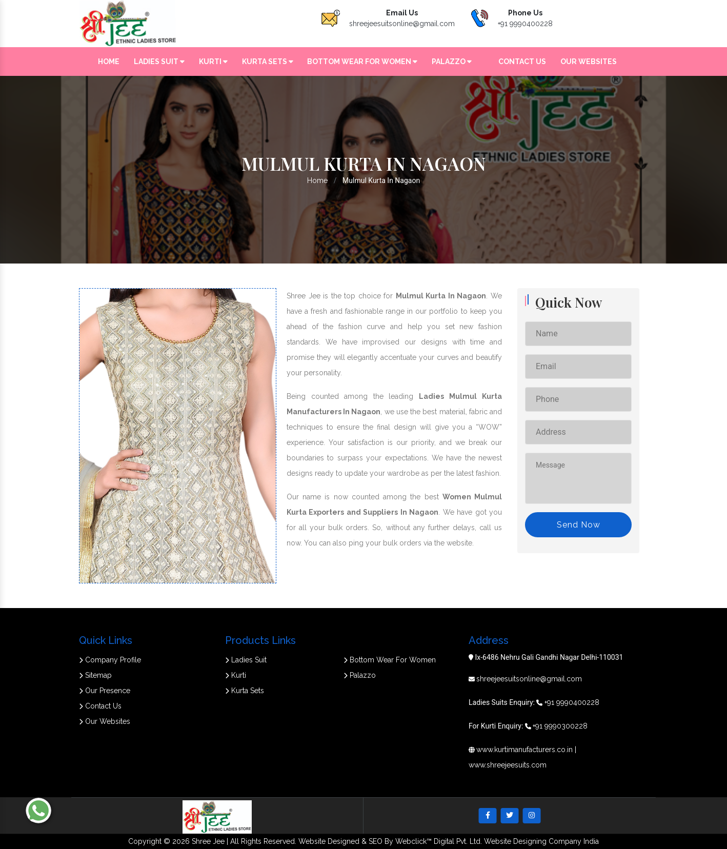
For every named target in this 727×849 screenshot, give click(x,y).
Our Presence (104, 690)
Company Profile (110, 660)
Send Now (578, 525)
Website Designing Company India (541, 841)
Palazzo (452, 61)
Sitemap (95, 675)
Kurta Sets (267, 61)
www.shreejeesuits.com (508, 765)
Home (108, 61)
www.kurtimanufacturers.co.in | (526, 749)
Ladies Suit (159, 61)
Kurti (213, 61)
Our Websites (588, 61)
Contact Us (522, 61)
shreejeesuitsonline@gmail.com (402, 23)
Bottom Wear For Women (362, 61)
